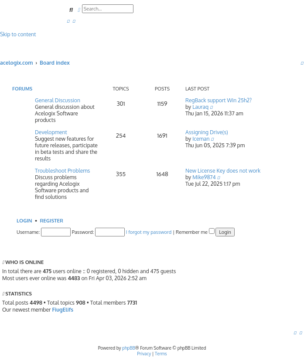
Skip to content (18, 34)
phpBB (128, 348)
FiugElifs (62, 309)
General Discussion (57, 100)
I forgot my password (149, 232)
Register (51, 220)
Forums (22, 89)
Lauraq (200, 107)
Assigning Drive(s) (206, 132)
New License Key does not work (222, 170)
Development (51, 132)
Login (24, 220)
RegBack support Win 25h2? (218, 100)
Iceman (200, 138)
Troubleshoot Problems (62, 170)
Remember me (195, 232)
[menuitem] (68, 20)
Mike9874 (204, 177)
